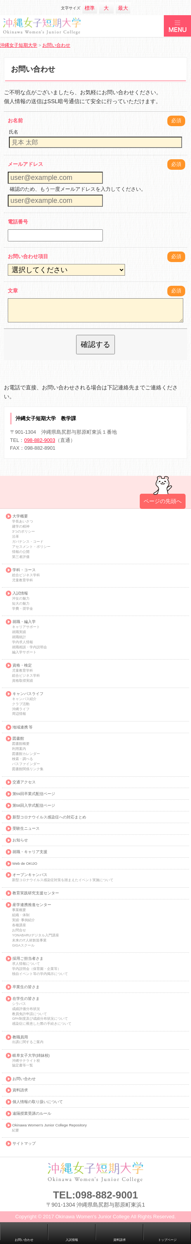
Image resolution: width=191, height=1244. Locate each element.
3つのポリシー (23, 531)
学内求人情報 (22, 642)
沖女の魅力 (21, 598)
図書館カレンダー (26, 754)
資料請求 (20, 1090)
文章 (13, 291)
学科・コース (24, 570)
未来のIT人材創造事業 (29, 940)
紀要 (15, 1130)
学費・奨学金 (22, 609)
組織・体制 (21, 915)
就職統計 (19, 637)
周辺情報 (19, 714)
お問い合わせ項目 (28, 256)
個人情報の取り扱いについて (37, 1102)
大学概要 (20, 516)
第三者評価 (21, 557)
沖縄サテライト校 (26, 1061)
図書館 (18, 739)
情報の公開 (21, 552)
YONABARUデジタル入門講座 (35, 935)
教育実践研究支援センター (35, 893)
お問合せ (19, 930)
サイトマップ (24, 1143)
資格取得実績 (22, 681)
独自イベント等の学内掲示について (40, 974)
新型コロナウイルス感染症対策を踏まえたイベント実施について (62, 880)
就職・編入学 (24, 622)
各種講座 (19, 925)
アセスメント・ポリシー (31, 547)
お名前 (15, 120)
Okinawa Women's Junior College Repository (49, 1125)
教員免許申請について (29, 1014)
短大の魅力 (21, 603)
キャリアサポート (26, 627)
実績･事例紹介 (23, 920)
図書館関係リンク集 (27, 769)
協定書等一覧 (22, 1065)
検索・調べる (22, 759)
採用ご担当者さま (27, 959)
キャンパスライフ (27, 694)
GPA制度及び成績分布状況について (40, 1019)
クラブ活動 (21, 704)
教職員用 (20, 1037)
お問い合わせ (24, 1079)
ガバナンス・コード (27, 542)
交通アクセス (24, 782)
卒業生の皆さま (26, 987)
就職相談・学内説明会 (29, 647)
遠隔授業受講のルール (31, 1114)
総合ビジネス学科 (26, 575)
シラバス (19, 1004)
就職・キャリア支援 (29, 852)
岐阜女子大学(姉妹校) (31, 1055)
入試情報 (20, 593)
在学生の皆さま (26, 999)
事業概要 (19, 910)
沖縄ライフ (21, 709)
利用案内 (19, 749)
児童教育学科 (22, 580)
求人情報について (26, 964)
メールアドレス (25, 164)
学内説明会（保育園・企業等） (36, 969)
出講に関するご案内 (27, 1042)
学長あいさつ (22, 521)
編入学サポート (24, 652)
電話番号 (18, 222)
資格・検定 (22, 665)
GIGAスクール (23, 945)
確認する (95, 344)
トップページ (167, 1240)
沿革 (15, 536)
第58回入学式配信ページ (34, 806)
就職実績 (19, 632)
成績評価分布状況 (26, 1009)
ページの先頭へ (163, 501)
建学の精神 (21, 526)
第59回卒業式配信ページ (34, 794)
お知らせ (20, 840)
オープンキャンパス (29, 875)
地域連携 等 (22, 727)
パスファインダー (26, 764)
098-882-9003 (39, 440)
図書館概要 (21, 744)
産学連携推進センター (31, 905)
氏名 (13, 132)
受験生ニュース (26, 829)
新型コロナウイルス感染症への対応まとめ (49, 817)
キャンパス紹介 (24, 699)
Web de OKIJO (24, 864)
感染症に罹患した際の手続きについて (41, 1024)
